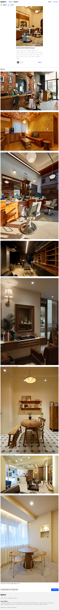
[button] (57, 73)
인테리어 (11, 1)
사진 (8, 4)
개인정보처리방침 (10, 598)
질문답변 (16, 1)
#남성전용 (29, 50)
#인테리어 (40, 52)
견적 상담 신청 (55, 589)
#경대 (29, 52)
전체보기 (39, 62)
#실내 (26, 52)
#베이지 (18, 56)
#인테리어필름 (37, 56)
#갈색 (34, 54)
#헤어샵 (22, 52)
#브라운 (31, 54)
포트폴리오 (5, 4)
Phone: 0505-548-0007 (27, 602)
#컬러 (41, 54)
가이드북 (12, 4)
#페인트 (26, 56)
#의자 (21, 54)
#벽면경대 (32, 52)
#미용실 (18, 50)
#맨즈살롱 (18, 52)
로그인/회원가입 (55, 1)
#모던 (27, 54)
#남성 (25, 50)
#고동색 (38, 54)
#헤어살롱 (33, 50)
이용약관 (5, 598)
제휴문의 (49, 1)
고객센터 (1, 598)
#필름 (33, 56)
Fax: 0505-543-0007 (34, 602)
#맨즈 (37, 50)
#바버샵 (21, 50)
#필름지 (18, 58)
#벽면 (36, 52)
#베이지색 (22, 56)
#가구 (17, 54)
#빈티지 (24, 54)
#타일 (30, 56)
